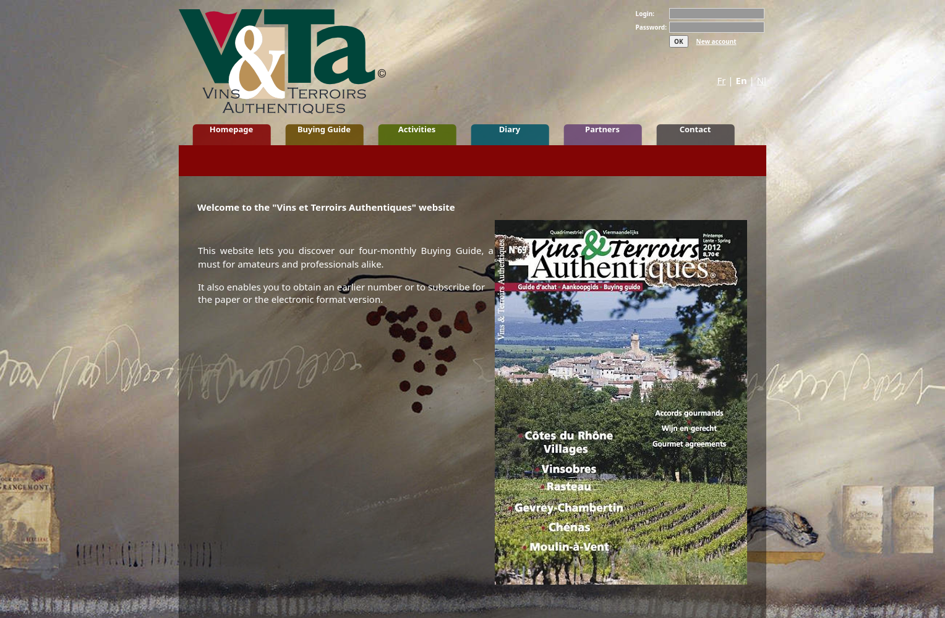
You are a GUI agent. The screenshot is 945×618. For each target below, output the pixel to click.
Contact (695, 129)
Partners (602, 129)
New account (716, 41)
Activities (416, 129)
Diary (509, 129)
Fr (721, 80)
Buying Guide (324, 129)
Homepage (232, 129)
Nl (761, 80)
